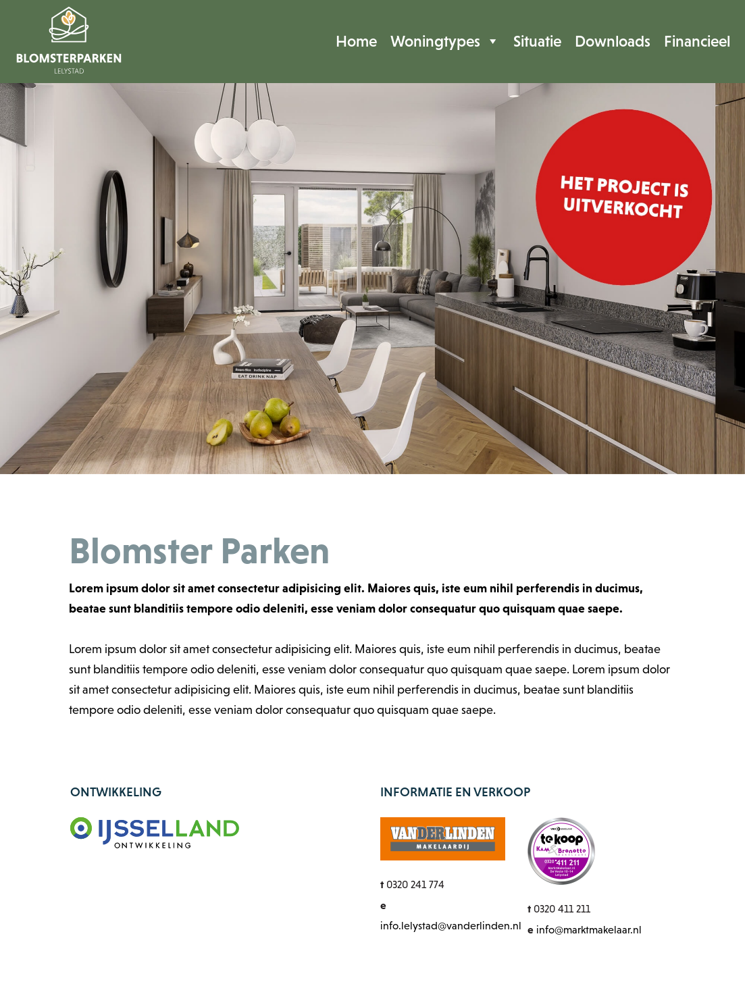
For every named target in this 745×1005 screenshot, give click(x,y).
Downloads (612, 41)
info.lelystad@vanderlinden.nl (450, 925)
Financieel (697, 41)
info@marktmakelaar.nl (589, 929)
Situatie (537, 41)
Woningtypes (445, 41)
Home (356, 41)
